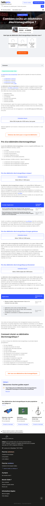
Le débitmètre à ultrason (10, 78)
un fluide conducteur (13, 87)
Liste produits (5, 456)
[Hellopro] (1, 431)
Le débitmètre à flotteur (9, 82)
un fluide (20, 193)
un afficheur (29, 221)
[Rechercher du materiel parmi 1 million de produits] (42, 6)
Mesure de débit (19, 430)
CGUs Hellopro (5, 495)
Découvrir (8, 391)
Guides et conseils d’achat (8, 484)
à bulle (14, 83)
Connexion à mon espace (7, 454)
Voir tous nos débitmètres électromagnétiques (22, 373)
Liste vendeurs (5, 459)
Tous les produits (7, 9)
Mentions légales (6, 493)
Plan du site (4, 486)
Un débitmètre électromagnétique (9, 74)
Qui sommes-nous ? (17, 9)
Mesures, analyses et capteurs (8, 430)
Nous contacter (5, 482)
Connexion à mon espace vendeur (9, 465)
